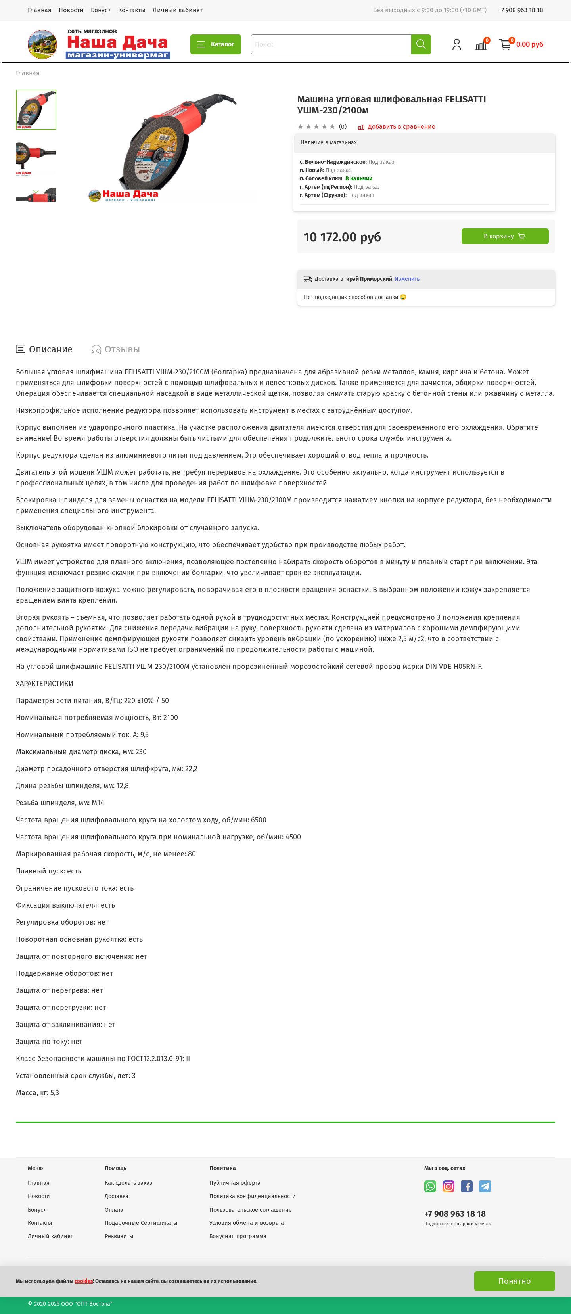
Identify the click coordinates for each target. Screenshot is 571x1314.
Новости (71, 10)
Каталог (215, 44)
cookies (84, 1281)
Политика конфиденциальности (252, 1196)
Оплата (114, 1210)
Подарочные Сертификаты (141, 1223)
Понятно (514, 1281)
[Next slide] (36, 191)
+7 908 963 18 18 (520, 10)
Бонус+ (101, 10)
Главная (40, 10)
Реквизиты (119, 1236)
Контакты (132, 10)
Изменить (407, 279)
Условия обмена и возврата (246, 1223)
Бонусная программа (237, 1236)
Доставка (116, 1196)
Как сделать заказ (128, 1183)
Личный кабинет (178, 10)
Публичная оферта (235, 1183)
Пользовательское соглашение (250, 1210)
